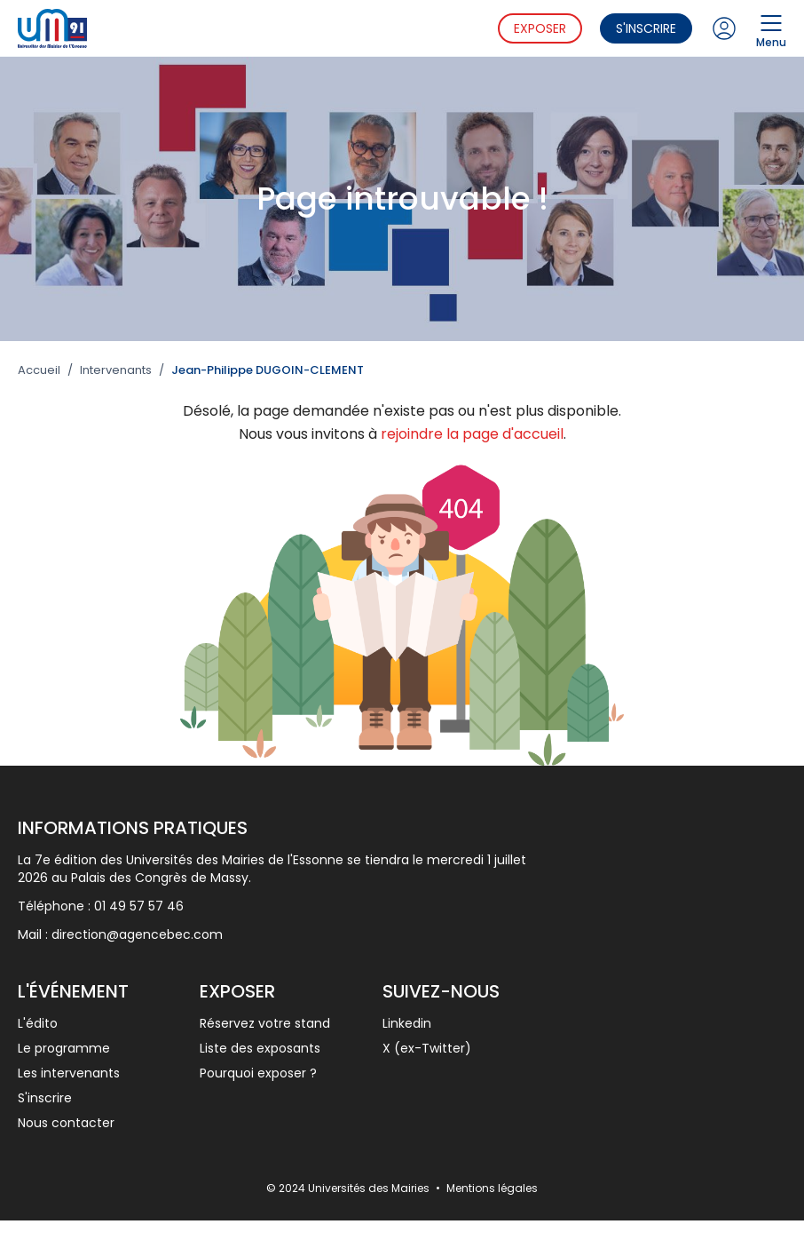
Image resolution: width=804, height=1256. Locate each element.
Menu (771, 28)
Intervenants (116, 370)
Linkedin (406, 1023)
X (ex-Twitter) (426, 1048)
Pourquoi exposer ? (258, 1073)
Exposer (540, 28)
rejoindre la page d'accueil (472, 434)
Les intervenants (69, 1073)
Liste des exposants (260, 1048)
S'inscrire (646, 28)
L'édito (38, 1023)
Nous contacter (66, 1123)
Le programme (64, 1048)
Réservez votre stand (265, 1023)
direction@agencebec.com (137, 934)
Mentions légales (492, 1188)
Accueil (39, 370)
